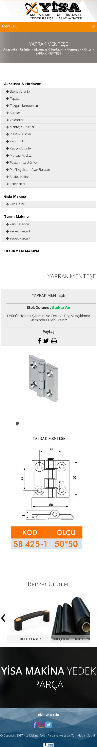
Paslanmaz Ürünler (21, 162)
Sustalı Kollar (17, 177)
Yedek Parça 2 (18, 231)
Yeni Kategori (17, 224)
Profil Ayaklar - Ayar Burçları (28, 170)
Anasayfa (10, 49)
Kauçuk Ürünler (19, 148)
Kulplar (13, 113)
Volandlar (14, 120)
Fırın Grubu (15, 204)
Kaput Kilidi (16, 141)
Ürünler (25, 49)
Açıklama (17, 424)
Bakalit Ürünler (18, 91)
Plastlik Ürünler (18, 134)
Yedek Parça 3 (18, 238)
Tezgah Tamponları (22, 106)
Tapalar (13, 99)
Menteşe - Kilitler (20, 127)
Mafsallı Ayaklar (19, 155)
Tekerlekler (15, 184)
